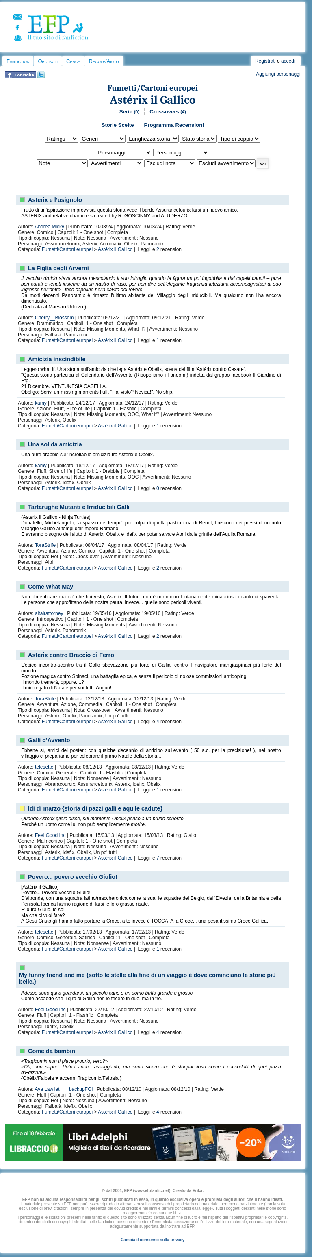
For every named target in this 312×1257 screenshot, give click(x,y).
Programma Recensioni (174, 125)
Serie (129, 111)
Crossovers (168, 111)
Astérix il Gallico (152, 99)
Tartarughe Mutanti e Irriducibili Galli (79, 507)
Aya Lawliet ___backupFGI (64, 1089)
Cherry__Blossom (54, 318)
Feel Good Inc (50, 835)
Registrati (265, 61)
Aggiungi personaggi (278, 74)
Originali (48, 61)
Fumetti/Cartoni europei (153, 88)
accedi (288, 61)
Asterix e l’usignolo (55, 200)
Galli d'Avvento (49, 740)
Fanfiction (17, 61)
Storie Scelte (118, 125)
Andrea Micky (49, 227)
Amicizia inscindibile (57, 359)
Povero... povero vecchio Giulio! (72, 876)
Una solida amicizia (55, 444)
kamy (41, 403)
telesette (44, 767)
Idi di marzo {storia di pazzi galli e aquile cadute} (95, 808)
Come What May (50, 586)
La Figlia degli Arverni (58, 268)
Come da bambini (52, 1051)
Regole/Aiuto (104, 61)
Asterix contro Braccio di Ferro (71, 655)
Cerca (73, 61)
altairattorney (49, 613)
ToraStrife (45, 545)
